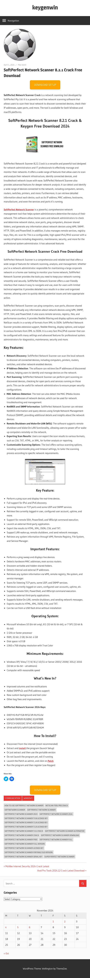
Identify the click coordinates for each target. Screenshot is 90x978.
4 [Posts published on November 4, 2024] (6, 927)
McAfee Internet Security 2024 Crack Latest (27, 866)
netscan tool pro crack (57, 805)
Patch (51, 760)
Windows (28, 798)
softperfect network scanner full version (25, 844)
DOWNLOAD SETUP (45, 84)
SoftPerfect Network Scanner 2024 (56, 814)
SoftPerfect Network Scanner (19, 209)
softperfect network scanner (41, 810)
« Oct (6, 953)
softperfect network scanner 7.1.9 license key (26, 827)
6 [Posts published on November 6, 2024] (29, 927)
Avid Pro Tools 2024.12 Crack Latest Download (61, 870)
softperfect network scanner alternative (64, 831)
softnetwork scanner (15, 810)
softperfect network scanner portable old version (29, 852)
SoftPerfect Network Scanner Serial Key (23, 856)
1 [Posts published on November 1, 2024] (53, 921)
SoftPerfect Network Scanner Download (60, 835)
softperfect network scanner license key (24, 848)
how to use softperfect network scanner (24, 805)
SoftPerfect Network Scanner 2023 (21, 814)
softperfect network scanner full (56, 839)
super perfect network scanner (59, 856)
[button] (20, 45)
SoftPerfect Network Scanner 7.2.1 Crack (24, 831)
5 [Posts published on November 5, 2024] (17, 927)
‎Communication (12, 798)
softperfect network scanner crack (22, 835)
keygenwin (45, 7)
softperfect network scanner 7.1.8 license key (26, 822)
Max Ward (22, 64)
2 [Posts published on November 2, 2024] (64, 921)
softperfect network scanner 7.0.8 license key (26, 818)
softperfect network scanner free (21, 839)
